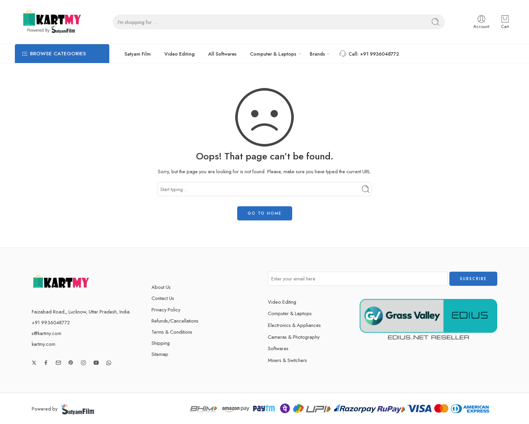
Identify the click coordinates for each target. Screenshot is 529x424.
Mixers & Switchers (293, 360)
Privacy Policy (165, 309)
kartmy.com (43, 343)
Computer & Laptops (273, 53)
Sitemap (159, 354)
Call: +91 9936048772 (368, 53)
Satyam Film (137, 53)
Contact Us (162, 298)
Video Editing (179, 53)
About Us (161, 287)
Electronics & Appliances (300, 325)
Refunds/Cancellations (174, 320)
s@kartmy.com (46, 333)
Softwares (278, 348)
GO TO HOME (265, 213)
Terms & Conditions (171, 331)
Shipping (160, 342)
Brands (317, 53)
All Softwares (222, 53)
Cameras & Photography (299, 337)
